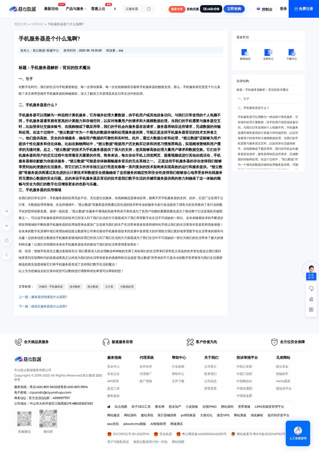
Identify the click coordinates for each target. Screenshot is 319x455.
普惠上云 (99, 7)
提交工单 (113, 388)
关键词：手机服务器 (51, 286)
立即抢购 (234, 9)
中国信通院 (244, 388)
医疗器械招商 (167, 415)
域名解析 (257, 415)
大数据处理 (127, 286)
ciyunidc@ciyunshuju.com (50, 392)
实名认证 (113, 374)
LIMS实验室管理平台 (269, 407)
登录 (283, 9)
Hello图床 (283, 381)
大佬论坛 (206, 415)
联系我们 (210, 374)
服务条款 (113, 396)
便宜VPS (223, 415)
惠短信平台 (284, 388)
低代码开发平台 (278, 415)
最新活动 (52, 7)
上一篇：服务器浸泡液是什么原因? (43, 297)
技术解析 (75, 286)
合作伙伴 (146, 367)
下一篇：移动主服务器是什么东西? (43, 306)
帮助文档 (20, 24)
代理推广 (146, 374)
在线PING (209, 407)
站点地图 (121, 407)
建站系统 (147, 415)
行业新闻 (178, 367)
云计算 (109, 286)
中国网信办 (244, 381)
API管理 (113, 381)
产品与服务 (75, 9)
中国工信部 (244, 374)
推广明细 (146, 381)
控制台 (264, 9)
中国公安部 (244, 367)
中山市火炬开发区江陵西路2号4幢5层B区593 (61, 403)
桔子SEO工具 (141, 407)
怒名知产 (175, 407)
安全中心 (113, 367)
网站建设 (113, 415)
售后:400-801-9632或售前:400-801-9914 (59, 387)
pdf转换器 (188, 415)
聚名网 (159, 407)
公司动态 (210, 381)
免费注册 (306, 9)
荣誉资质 (210, 388)
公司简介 (210, 367)
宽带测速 (244, 407)
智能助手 (282, 374)
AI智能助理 (158, 424)
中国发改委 (244, 396)
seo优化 (113, 424)
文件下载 (178, 381)
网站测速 (240, 415)
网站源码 (227, 407)
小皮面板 (192, 407)
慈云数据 (93, 286)
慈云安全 (282, 367)
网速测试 (176, 424)
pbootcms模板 (134, 424)
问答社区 (37, 24)
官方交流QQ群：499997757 (49, 398)
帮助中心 (178, 374)
